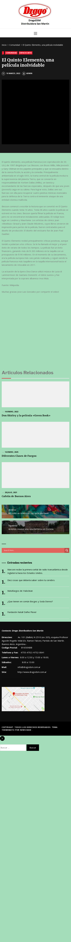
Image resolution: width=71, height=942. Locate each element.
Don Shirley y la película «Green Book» (26, 415)
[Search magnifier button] (66, 550)
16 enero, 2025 (11, 452)
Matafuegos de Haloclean (20, 590)
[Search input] (34, 550)
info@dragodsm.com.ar (28, 667)
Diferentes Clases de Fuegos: (19, 455)
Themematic (8, 730)
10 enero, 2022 (11, 411)
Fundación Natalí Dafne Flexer (22, 612)
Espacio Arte (25, 53)
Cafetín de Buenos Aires (16, 496)
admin (27, 73)
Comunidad (11, 53)
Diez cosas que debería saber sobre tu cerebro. (31, 580)
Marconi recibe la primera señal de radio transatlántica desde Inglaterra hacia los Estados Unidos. (37, 571)
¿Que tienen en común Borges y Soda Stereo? (30, 601)
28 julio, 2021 (11, 492)
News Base (26, 730)
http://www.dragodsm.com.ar (32, 672)
